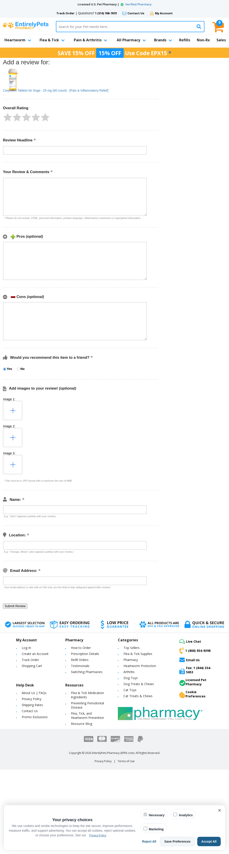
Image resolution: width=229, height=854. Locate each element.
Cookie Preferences (192, 694)
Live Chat (190, 641)
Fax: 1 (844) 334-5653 (195, 670)
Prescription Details (85, 654)
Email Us (189, 659)
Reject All (152, 841)
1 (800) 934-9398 (194, 650)
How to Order (81, 648)
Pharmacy (130, 660)
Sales (221, 40)
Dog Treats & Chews (138, 684)
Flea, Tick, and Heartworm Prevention (87, 715)
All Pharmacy (131, 40)
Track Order (65, 13)
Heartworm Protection (139, 666)
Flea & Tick (52, 40)
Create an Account (35, 654)
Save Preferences (179, 841)
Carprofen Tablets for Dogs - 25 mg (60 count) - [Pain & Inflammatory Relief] (55, 90)
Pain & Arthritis (90, 40)
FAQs (43, 693)
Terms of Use (126, 761)
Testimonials (80, 666)
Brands (163, 40)
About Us (28, 693)
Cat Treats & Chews (138, 696)
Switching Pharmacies (86, 672)
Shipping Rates (32, 705)
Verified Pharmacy (138, 4)
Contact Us (135, 13)
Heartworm (17, 40)
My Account (164, 13)
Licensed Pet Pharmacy (192, 682)
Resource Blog (81, 724)
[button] (7, 117)
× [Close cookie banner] (219, 810)
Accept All (209, 841)
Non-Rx (203, 40)
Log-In (26, 648)
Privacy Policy (31, 699)
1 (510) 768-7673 (106, 13)
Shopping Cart (32, 666)
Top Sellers (131, 648)
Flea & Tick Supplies (137, 654)
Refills (184, 40)
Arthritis (129, 672)
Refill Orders (80, 660)
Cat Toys (129, 690)
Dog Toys (130, 678)
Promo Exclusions (35, 717)
